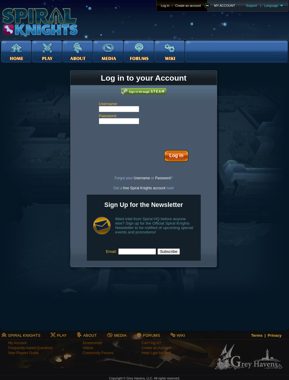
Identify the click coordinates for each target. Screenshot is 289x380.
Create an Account (156, 348)
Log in (165, 5)
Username (142, 178)
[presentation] (143, 135)
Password (163, 178)
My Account (17, 343)
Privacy (275, 335)
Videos (88, 348)
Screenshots (92, 343)
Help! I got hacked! (156, 353)
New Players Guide (23, 353)
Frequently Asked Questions (30, 348)
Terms (256, 335)
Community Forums (98, 353)
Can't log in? (151, 343)
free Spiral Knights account (144, 188)
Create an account (188, 5)
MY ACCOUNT (224, 5)
